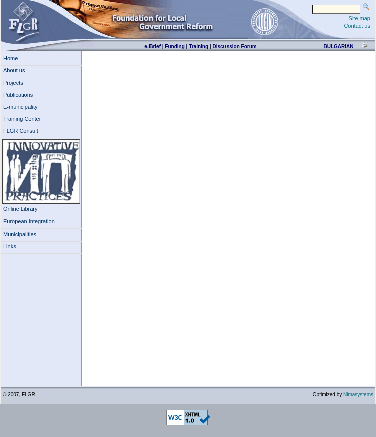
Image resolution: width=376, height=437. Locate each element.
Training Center (22, 119)
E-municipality (20, 107)
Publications (18, 95)
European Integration (29, 221)
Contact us (357, 26)
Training (198, 46)
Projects (13, 83)
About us (14, 70)
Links (9, 246)
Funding (174, 46)
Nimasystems (358, 394)
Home (10, 58)
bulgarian (338, 46)
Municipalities (19, 234)
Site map (359, 18)
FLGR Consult (20, 131)
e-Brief (152, 46)
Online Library (20, 209)
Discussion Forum (234, 46)
